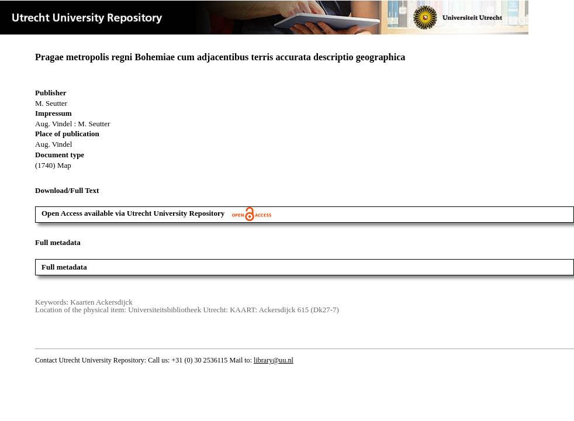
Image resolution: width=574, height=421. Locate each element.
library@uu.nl (273, 360)
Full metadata (64, 267)
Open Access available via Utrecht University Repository (156, 213)
